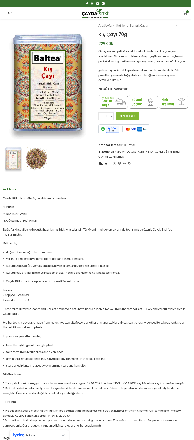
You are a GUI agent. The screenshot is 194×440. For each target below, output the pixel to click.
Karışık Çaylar (139, 25)
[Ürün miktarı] (106, 116)
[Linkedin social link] (124, 163)
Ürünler (121, 25)
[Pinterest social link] (103, 3)
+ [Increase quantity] (111, 116)
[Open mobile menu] (9, 13)
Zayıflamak (116, 156)
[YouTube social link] (98, 3)
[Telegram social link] (129, 163)
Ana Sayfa (105, 25)
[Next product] (186, 25)
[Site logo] (95, 12)
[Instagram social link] (92, 3)
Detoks (131, 151)
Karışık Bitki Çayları (150, 151)
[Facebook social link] (87, 3)
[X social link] (114, 163)
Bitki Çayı (118, 151)
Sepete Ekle (127, 116)
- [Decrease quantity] (100, 116)
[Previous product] (176, 25)
